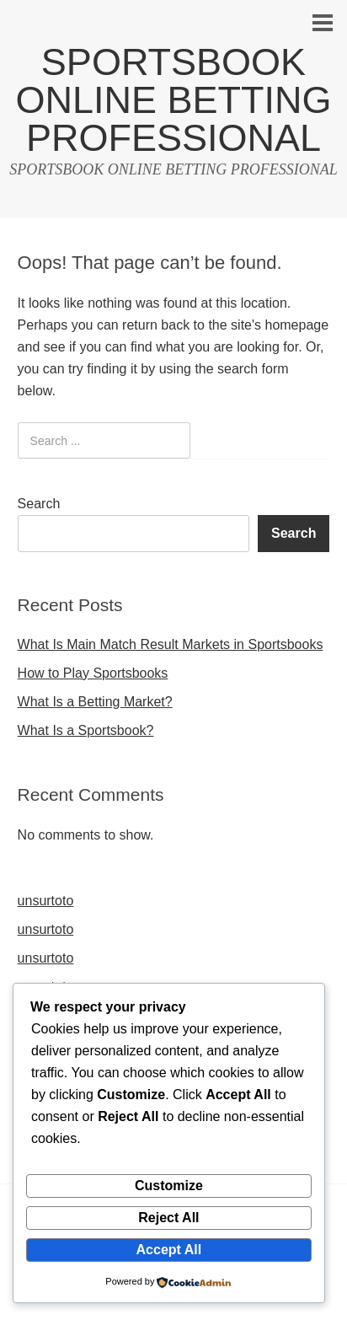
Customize (169, 1185)
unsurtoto (46, 900)
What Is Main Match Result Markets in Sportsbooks (170, 644)
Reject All (168, 1217)
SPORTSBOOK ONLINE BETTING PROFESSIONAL (173, 99)
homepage (296, 325)
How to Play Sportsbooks (93, 673)
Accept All (169, 1249)
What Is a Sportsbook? (86, 730)
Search (39, 503)
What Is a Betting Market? (95, 702)
